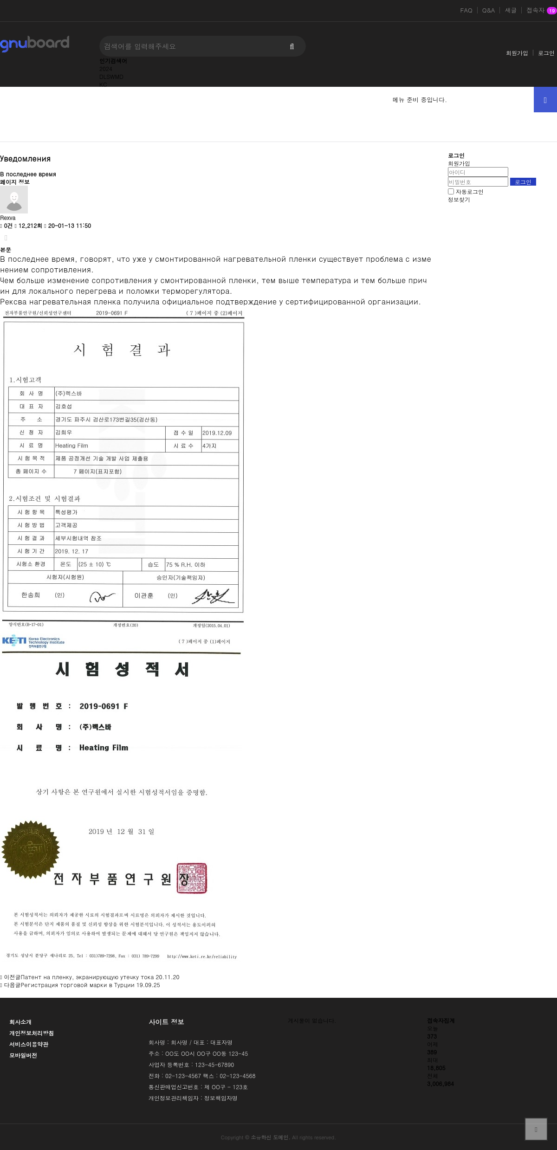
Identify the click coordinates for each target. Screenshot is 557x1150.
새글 (511, 10)
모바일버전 (23, 1055)
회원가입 (517, 53)
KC (103, 84)
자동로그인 (470, 191)
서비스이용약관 (28, 1044)
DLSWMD (111, 76)
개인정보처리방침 (31, 1033)
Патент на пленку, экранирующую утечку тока (87, 977)
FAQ (466, 10)
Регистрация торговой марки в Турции (77, 984)
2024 (105, 68)
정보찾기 (459, 199)
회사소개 (20, 1022)
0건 (6, 225)
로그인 (546, 53)
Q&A (488, 10)
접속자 (541, 10)
